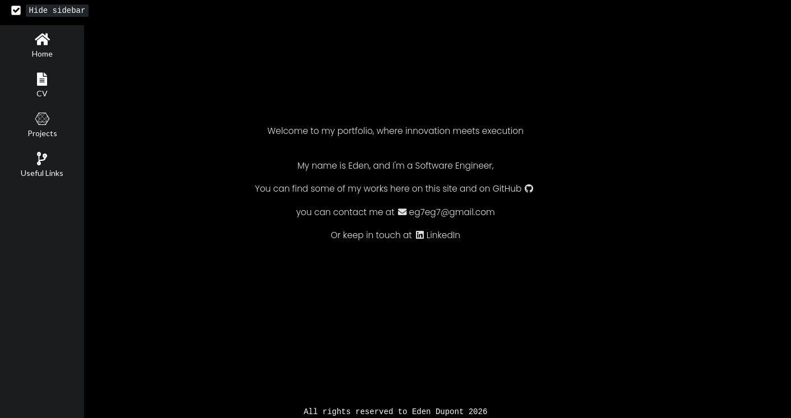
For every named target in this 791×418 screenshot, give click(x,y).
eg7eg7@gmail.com (446, 213)
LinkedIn (437, 235)
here (399, 189)
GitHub (513, 189)
